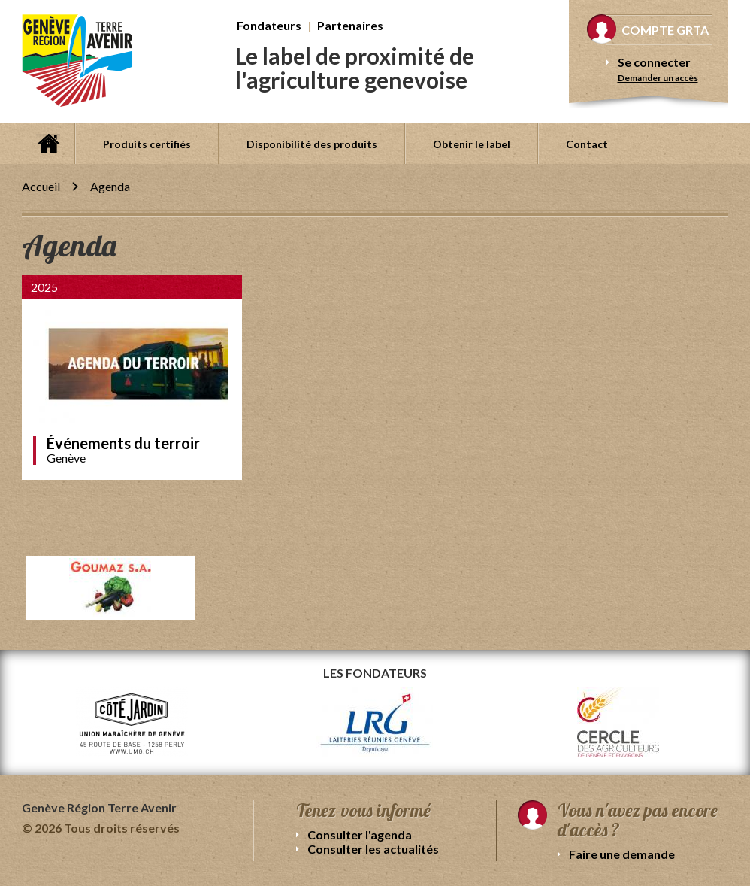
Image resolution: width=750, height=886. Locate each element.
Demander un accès (658, 77)
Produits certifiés (147, 144)
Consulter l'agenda (359, 834)
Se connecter (654, 62)
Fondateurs (269, 25)
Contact (587, 144)
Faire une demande (622, 854)
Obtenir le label (471, 144)
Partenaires (350, 25)
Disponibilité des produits (311, 144)
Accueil (48, 143)
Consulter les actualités (373, 849)
